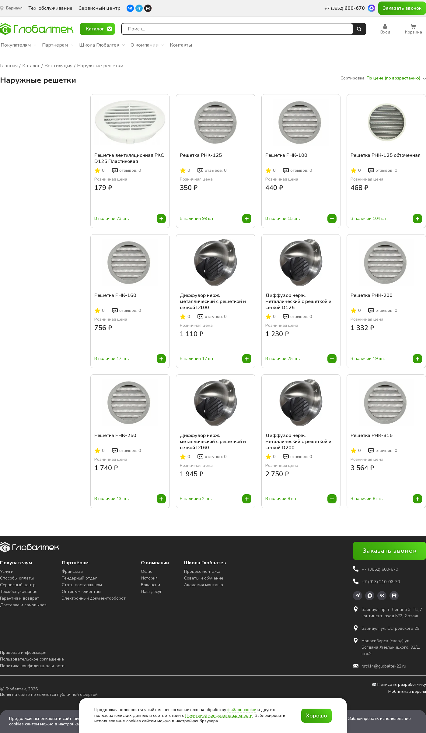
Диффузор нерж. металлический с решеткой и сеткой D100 (213, 301)
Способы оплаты (17, 578)
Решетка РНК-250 (115, 435)
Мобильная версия (407, 691)
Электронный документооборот (94, 598)
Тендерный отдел (79, 578)
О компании (147, 45)
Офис (146, 571)
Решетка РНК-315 (372, 435)
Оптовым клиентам (81, 591)
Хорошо (316, 715)
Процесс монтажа (202, 571)
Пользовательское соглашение (32, 659)
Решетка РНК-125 (201, 155)
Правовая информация (23, 652)
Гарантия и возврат (19, 598)
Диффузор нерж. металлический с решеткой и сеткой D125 (298, 301)
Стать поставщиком (82, 585)
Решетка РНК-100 (286, 155)
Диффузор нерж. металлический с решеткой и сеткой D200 (298, 441)
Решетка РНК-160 (115, 295)
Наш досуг (151, 591)
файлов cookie (241, 710)
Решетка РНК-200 (372, 295)
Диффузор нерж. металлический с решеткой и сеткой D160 (213, 441)
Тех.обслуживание (18, 591)
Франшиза (72, 571)
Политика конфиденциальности (32, 666)
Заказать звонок (402, 8)
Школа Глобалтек (102, 45)
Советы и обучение (203, 578)
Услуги (6, 571)
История (149, 578)
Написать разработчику (399, 684)
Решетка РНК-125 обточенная (386, 155)
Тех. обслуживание (50, 8)
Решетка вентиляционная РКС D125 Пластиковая (129, 158)
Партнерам (57, 45)
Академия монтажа (203, 585)
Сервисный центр (99, 8)
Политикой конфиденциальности (219, 715)
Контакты (181, 45)
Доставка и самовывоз (23, 605)
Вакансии (150, 585)
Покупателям (18, 45)
